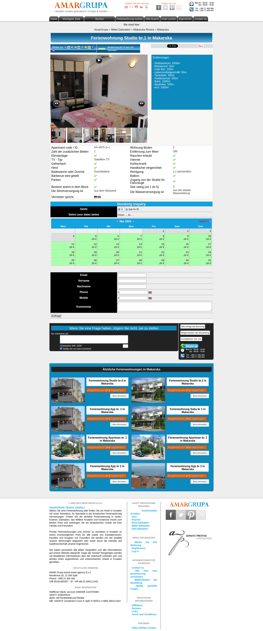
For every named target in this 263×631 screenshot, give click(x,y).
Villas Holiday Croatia (144, 627)
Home (53, 18)
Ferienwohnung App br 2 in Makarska (107, 468)
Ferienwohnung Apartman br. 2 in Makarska (187, 439)
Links (135, 611)
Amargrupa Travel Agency (67, 507)
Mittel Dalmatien (141, 525)
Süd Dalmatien (140, 528)
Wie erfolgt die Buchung (192, 326)
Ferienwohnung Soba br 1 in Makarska (188, 411)
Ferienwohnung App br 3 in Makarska (188, 468)
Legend (205, 221)
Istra (134, 516)
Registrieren (138, 548)
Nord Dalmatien (140, 522)
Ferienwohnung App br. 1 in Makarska (107, 411)
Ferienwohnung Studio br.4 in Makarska (107, 382)
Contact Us (200, 18)
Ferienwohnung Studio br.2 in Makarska (187, 382)
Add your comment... (94, 339)
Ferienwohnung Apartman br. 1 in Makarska (107, 439)
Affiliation (137, 605)
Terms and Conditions (144, 614)
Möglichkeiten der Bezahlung (195, 332)
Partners (136, 608)
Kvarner (136, 519)
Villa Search (152, 18)
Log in (135, 551)
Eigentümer (185, 18)
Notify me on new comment (75, 348)
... (126, 214)
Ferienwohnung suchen (130, 18)
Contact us (138, 567)
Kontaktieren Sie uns (191, 339)
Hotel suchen (169, 18)
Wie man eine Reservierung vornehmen (143, 573)
